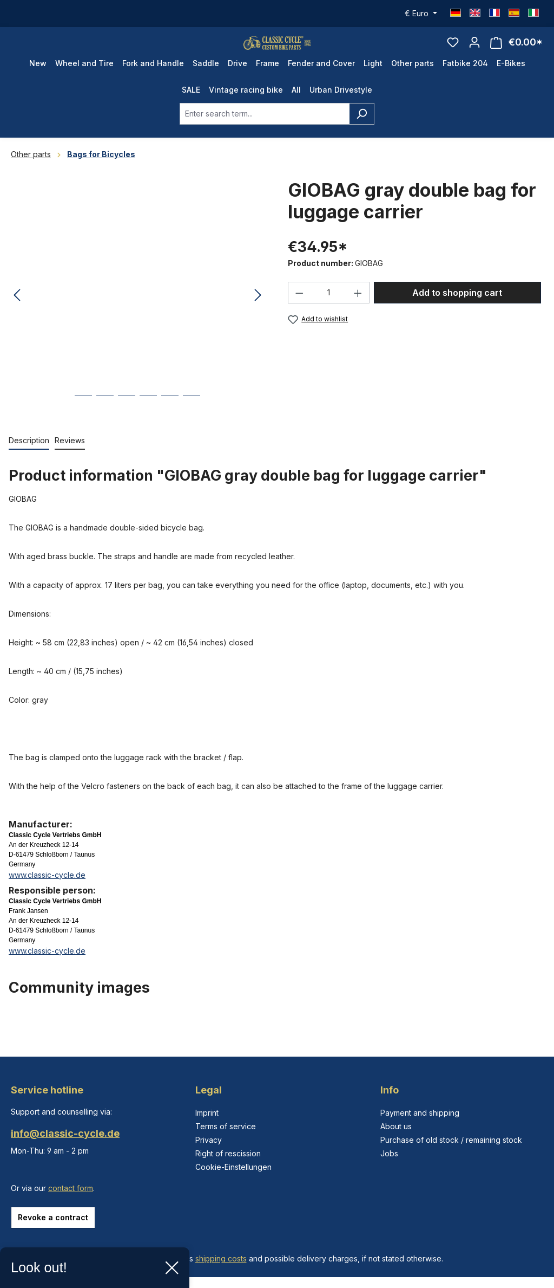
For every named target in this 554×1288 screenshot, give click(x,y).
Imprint (207, 1112)
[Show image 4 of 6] (148, 423)
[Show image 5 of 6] (170, 423)
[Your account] (474, 52)
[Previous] (17, 315)
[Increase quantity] (358, 312)
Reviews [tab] (70, 459)
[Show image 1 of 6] (83, 423)
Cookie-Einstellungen (233, 1167)
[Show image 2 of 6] (105, 423)
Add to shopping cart (457, 312)
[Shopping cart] (516, 52)
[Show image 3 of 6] (126, 423)
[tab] (29, 460)
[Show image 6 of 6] (191, 423)
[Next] (258, 315)
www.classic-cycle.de (47, 893)
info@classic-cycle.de (65, 1133)
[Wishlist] (452, 52)
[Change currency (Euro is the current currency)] (421, 13)
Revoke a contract (53, 1217)
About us (396, 1126)
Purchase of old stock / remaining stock (451, 1139)
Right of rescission (228, 1153)
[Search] (361, 133)
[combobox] (264, 133)
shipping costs (221, 1258)
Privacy (208, 1139)
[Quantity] (329, 312)
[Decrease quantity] (299, 312)
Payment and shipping (419, 1112)
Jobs (389, 1153)
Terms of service (225, 1126)
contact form (70, 1188)
